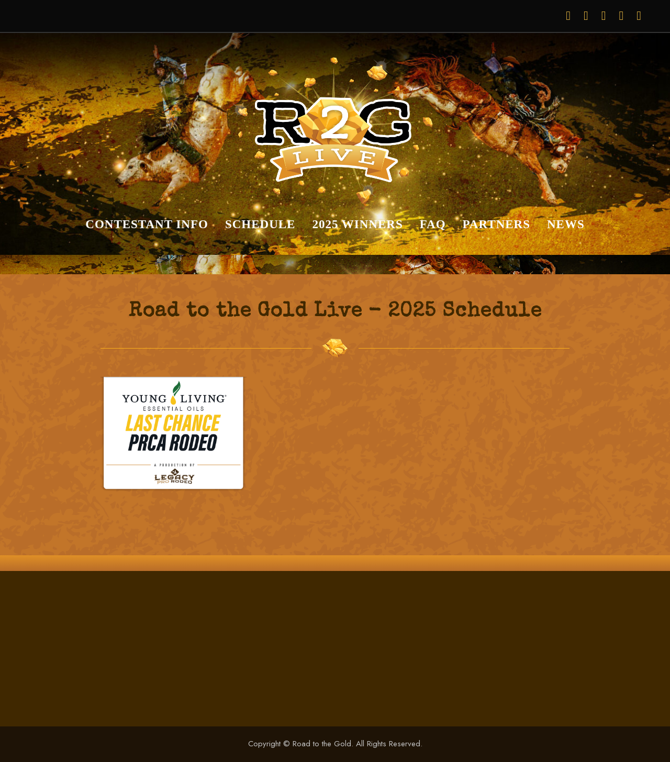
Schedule (260, 224)
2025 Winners (357, 224)
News (566, 224)
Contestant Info (146, 224)
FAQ (433, 224)
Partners (496, 224)
